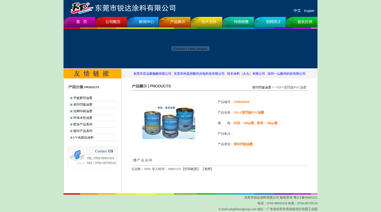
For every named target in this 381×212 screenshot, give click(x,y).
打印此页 (190, 169)
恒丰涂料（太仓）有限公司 (246, 74)
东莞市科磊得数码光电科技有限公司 (199, 74)
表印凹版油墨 (82, 104)
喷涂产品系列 (82, 124)
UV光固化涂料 (83, 137)
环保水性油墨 (82, 118)
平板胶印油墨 (82, 98)
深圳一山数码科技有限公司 (286, 74)
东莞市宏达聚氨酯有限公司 (152, 74)
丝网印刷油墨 (82, 111)
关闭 (207, 169)
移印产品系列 (82, 131)
